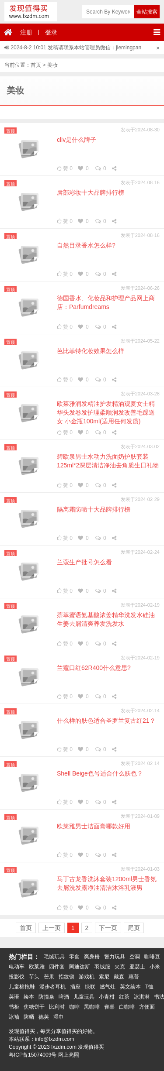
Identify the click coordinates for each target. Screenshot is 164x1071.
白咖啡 (127, 1007)
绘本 (29, 997)
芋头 (34, 977)
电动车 (16, 967)
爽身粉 (92, 957)
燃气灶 (107, 987)
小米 (155, 967)
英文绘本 (130, 987)
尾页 (134, 927)
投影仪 (16, 977)
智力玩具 (114, 957)
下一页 (108, 927)
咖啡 (74, 1007)
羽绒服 (102, 967)
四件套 (57, 967)
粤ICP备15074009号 (32, 1055)
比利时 (57, 1007)
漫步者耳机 (52, 987)
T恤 (149, 987)
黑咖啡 (92, 1007)
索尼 (104, 977)
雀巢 (109, 1007)
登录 (51, 32)
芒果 (49, 977)
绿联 (90, 987)
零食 (74, 957)
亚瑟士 (137, 967)
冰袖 (14, 1017)
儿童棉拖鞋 (22, 987)
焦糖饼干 (34, 1007)
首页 (36, 65)
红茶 (124, 997)
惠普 (134, 977)
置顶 (10, 131)
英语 (14, 997)
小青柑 (107, 997)
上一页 (51, 927)
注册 (26, 32)
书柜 (14, 1007)
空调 (134, 957)
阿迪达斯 (79, 967)
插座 (75, 987)
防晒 (29, 1017)
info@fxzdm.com (54, 1039)
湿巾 (58, 1017)
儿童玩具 (83, 997)
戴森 (119, 977)
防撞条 (46, 997)
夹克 (120, 967)
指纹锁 (66, 977)
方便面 (147, 1007)
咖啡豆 (152, 957)
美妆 (52, 65)
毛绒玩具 (54, 957)
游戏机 (86, 977)
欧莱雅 (37, 967)
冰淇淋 (142, 997)
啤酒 (64, 997)
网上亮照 (68, 1055)
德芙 (43, 1017)
